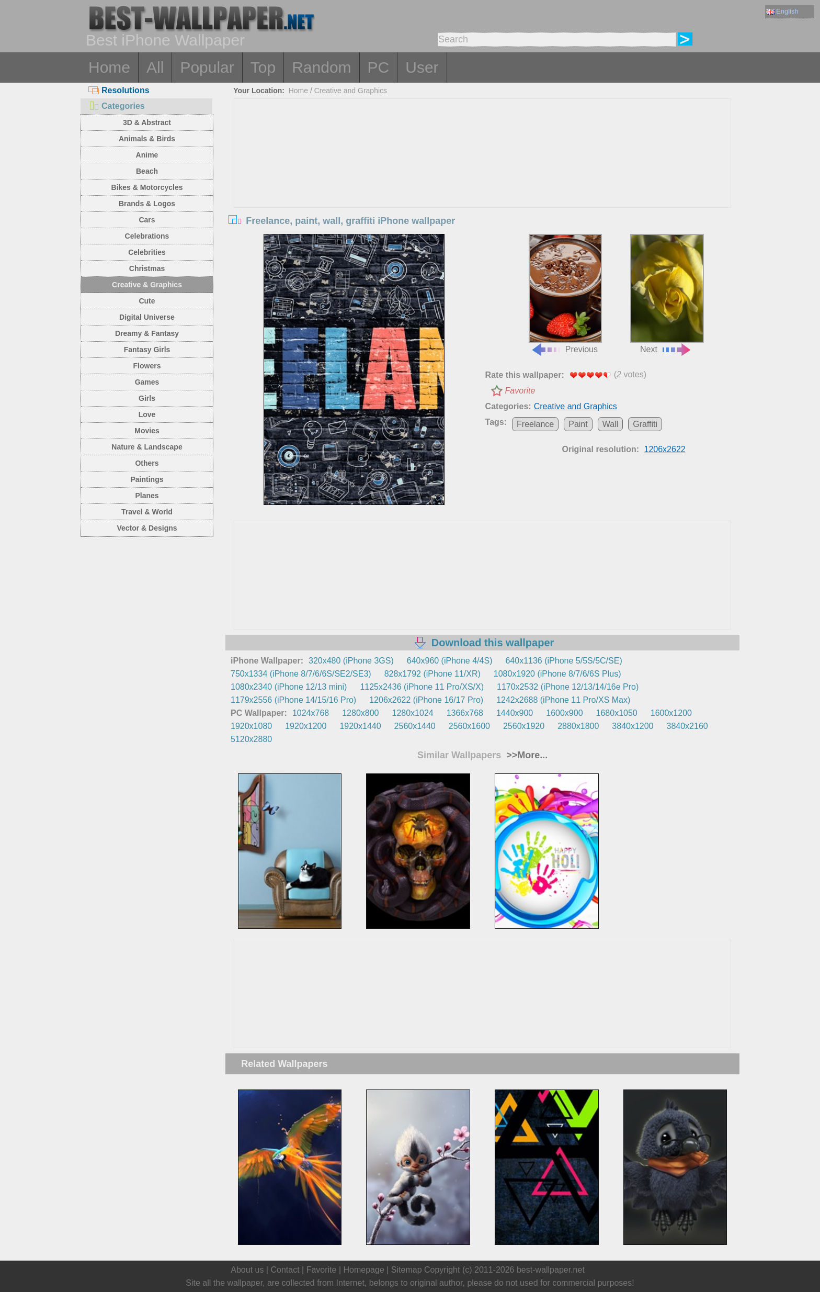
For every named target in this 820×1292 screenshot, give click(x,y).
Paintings (146, 479)
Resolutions (119, 90)
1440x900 (514, 713)
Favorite (520, 390)
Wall (610, 424)
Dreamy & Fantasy (147, 333)
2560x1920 (523, 726)
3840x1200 (632, 726)
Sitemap (406, 1269)
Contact (284, 1269)
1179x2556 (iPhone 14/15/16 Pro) (293, 699)
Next (666, 294)
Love (147, 414)
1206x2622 (665, 449)
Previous (565, 294)
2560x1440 (415, 726)
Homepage (364, 1269)
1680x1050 (616, 713)
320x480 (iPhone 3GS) (351, 660)
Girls (147, 398)
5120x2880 (251, 739)
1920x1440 (360, 726)
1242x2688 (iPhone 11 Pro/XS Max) (563, 699)
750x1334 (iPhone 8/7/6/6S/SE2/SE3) (301, 673)
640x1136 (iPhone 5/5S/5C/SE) (563, 660)
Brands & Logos (147, 203)
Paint (577, 424)
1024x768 (310, 713)
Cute (147, 301)
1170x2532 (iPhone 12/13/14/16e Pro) (568, 686)
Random (321, 67)
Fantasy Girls (147, 349)
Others (146, 463)
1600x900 (564, 713)
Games (147, 382)
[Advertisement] (483, 177)
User (421, 67)
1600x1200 (671, 713)
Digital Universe (147, 317)
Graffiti (645, 424)
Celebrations (147, 236)
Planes (146, 495)
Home (109, 67)
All (155, 67)
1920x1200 (305, 726)
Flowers (147, 366)
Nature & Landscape (146, 447)
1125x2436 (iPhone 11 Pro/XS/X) (422, 686)
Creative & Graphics (147, 284)
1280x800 (360, 713)
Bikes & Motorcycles (147, 187)
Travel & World (147, 512)
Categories (116, 106)
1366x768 (465, 713)
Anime (147, 155)
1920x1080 (251, 726)
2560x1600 (469, 726)
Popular (207, 67)
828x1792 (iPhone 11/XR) (432, 673)
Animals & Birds (147, 138)
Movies (146, 430)
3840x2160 (687, 726)
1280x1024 (412, 713)
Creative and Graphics (350, 90)
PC (379, 67)
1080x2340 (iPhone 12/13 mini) (289, 686)
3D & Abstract (147, 122)
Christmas (147, 268)
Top (263, 67)
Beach (147, 171)
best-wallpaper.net (551, 1269)
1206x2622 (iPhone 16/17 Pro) (426, 699)
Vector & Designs (147, 528)
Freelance (535, 424)
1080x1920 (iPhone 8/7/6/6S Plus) (557, 673)
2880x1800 (578, 726)
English (782, 11)
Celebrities (147, 252)
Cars (147, 220)
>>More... (526, 755)
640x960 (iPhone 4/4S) (450, 660)
